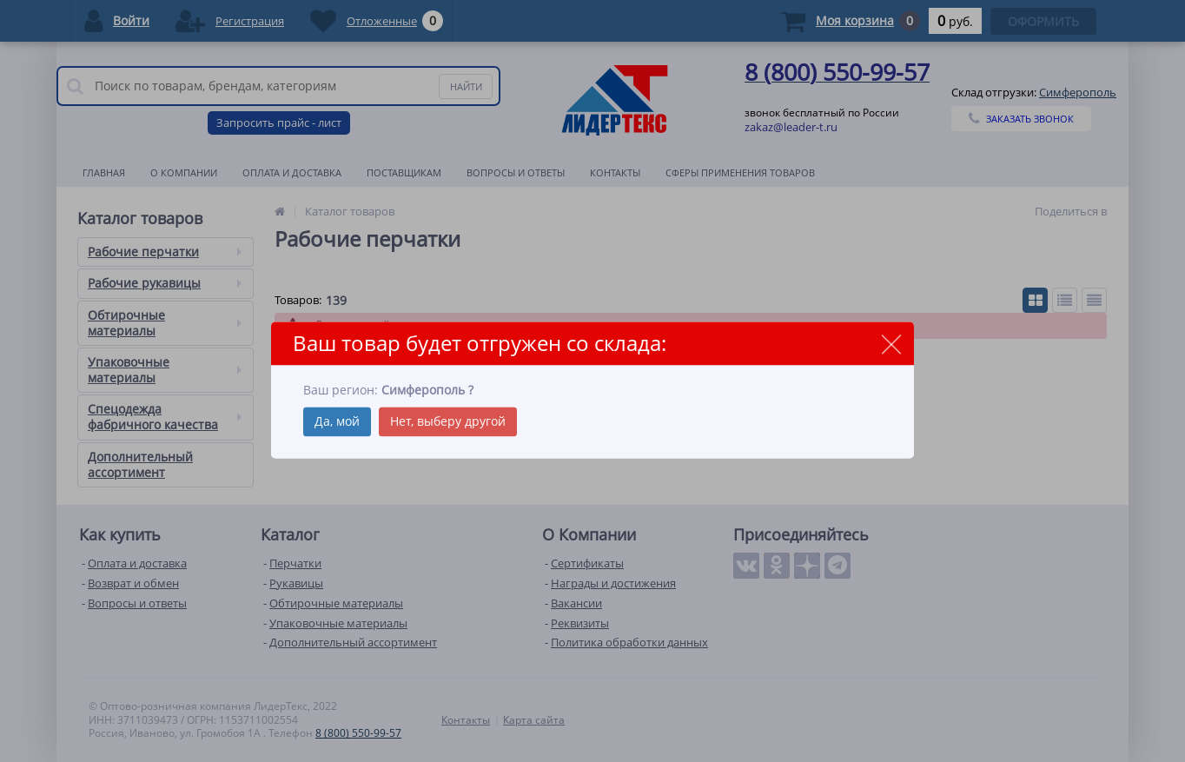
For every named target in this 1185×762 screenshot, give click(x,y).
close (891, 344)
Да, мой (337, 421)
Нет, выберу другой (448, 421)
